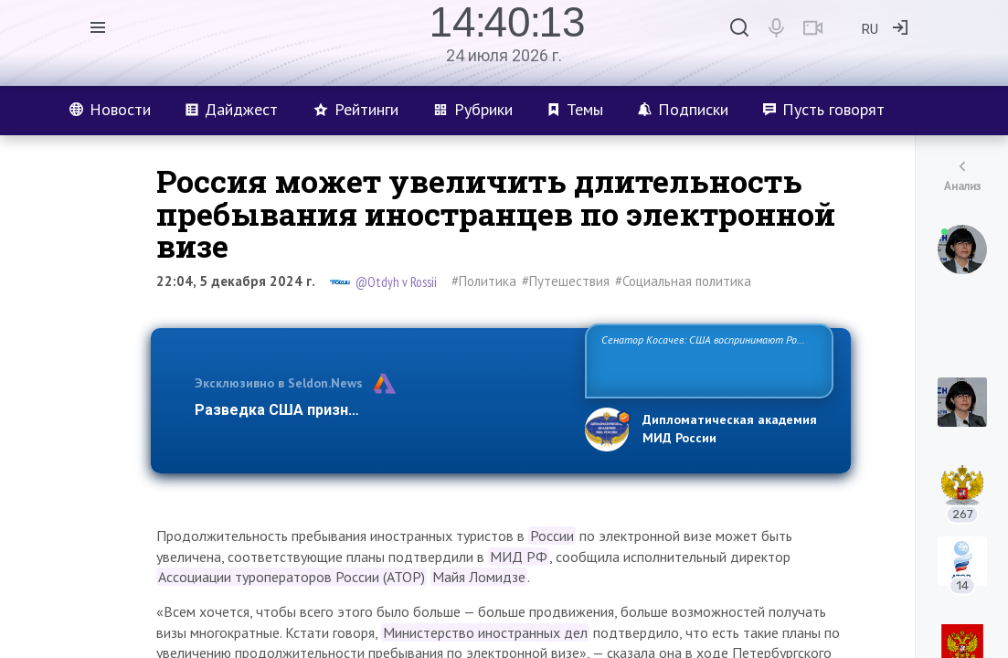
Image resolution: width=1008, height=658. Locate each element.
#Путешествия (566, 281)
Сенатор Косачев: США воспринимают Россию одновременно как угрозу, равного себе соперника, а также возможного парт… (706, 360)
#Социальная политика (683, 281)
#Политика (483, 281)
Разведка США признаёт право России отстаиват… (379, 410)
